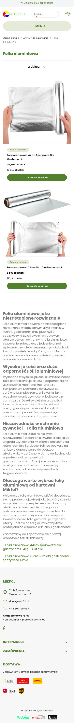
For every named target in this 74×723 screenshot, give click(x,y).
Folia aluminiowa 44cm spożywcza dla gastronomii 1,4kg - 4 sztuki (32, 547)
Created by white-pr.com (40, 710)
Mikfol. (24, 710)
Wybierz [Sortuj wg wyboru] (37, 67)
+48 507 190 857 (19, 608)
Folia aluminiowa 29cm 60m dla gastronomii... (35, 267)
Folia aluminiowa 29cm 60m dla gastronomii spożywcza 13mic (36, 558)
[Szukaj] (45, 14)
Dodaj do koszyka (37, 177)
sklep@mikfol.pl (19, 601)
